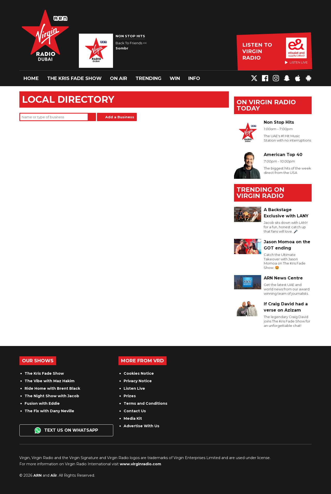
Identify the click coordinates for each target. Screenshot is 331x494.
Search (92, 117)
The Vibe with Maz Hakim (49, 381)
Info (194, 78)
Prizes (130, 396)
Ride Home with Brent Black (52, 388)
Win (175, 78)
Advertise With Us (141, 426)
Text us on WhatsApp (66, 430)
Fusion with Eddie (42, 403)
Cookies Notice (139, 373)
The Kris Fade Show (74, 78)
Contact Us (135, 411)
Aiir (53, 475)
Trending (148, 78)
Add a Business (119, 117)
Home (31, 78)
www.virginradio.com (140, 464)
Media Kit (133, 418)
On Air (118, 78)
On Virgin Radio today (266, 105)
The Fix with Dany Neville (49, 411)
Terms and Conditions (145, 403)
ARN (37, 475)
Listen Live (134, 388)
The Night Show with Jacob (52, 396)
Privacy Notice (138, 381)
